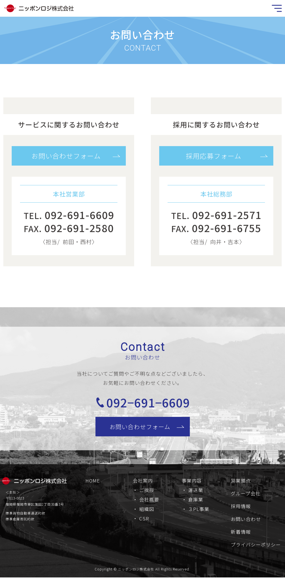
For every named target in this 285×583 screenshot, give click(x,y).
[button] (69, 156)
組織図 (146, 512)
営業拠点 (241, 484)
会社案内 (143, 484)
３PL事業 (198, 512)
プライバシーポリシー (256, 548)
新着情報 (241, 535)
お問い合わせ (246, 522)
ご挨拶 (146, 493)
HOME (92, 484)
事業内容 (192, 484)
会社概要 (149, 503)
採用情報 (241, 509)
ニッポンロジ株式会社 (136, 572)
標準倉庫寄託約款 (20, 522)
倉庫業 (195, 503)
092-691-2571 (227, 214)
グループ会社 (246, 496)
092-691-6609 (79, 214)
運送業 (195, 493)
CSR (144, 521)
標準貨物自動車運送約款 (25, 516)
